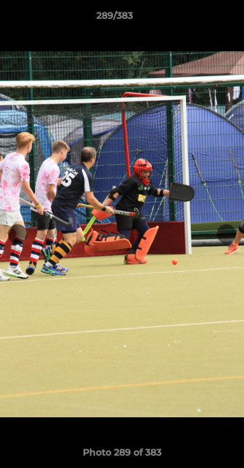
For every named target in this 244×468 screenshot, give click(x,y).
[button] (197, 19)
